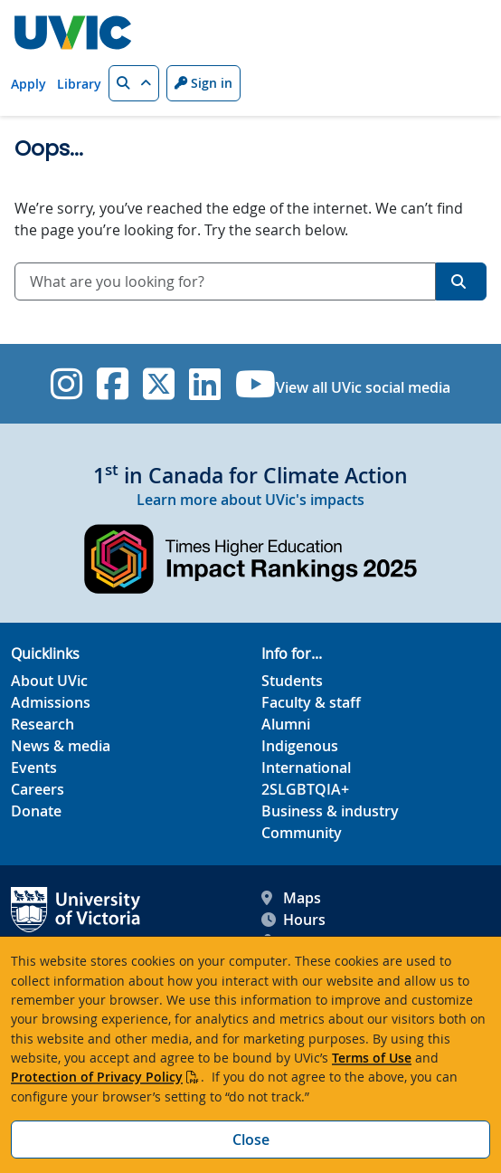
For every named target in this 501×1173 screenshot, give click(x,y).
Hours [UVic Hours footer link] (293, 919)
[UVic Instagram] (66, 384)
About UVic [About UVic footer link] (49, 681)
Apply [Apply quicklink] (28, 83)
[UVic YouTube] (255, 384)
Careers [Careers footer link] (37, 789)
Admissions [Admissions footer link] (50, 702)
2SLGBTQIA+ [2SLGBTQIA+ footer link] (305, 789)
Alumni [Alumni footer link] (285, 724)
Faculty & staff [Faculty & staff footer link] (311, 702)
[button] (134, 83)
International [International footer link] (306, 767)
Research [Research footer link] (42, 724)
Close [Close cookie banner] (250, 1139)
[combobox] (225, 281)
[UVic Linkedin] (205, 384)
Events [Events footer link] (34, 767)
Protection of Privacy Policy (97, 1076)
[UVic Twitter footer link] (159, 384)
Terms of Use (371, 1057)
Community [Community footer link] (301, 833)
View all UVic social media (363, 387)
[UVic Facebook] (112, 384)
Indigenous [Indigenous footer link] (299, 746)
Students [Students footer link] (292, 681)
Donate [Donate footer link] (36, 811)
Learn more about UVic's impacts (250, 500)
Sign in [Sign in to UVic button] (203, 82)
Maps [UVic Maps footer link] (291, 898)
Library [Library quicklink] (79, 83)
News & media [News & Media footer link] (60, 746)
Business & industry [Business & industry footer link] (330, 811)
